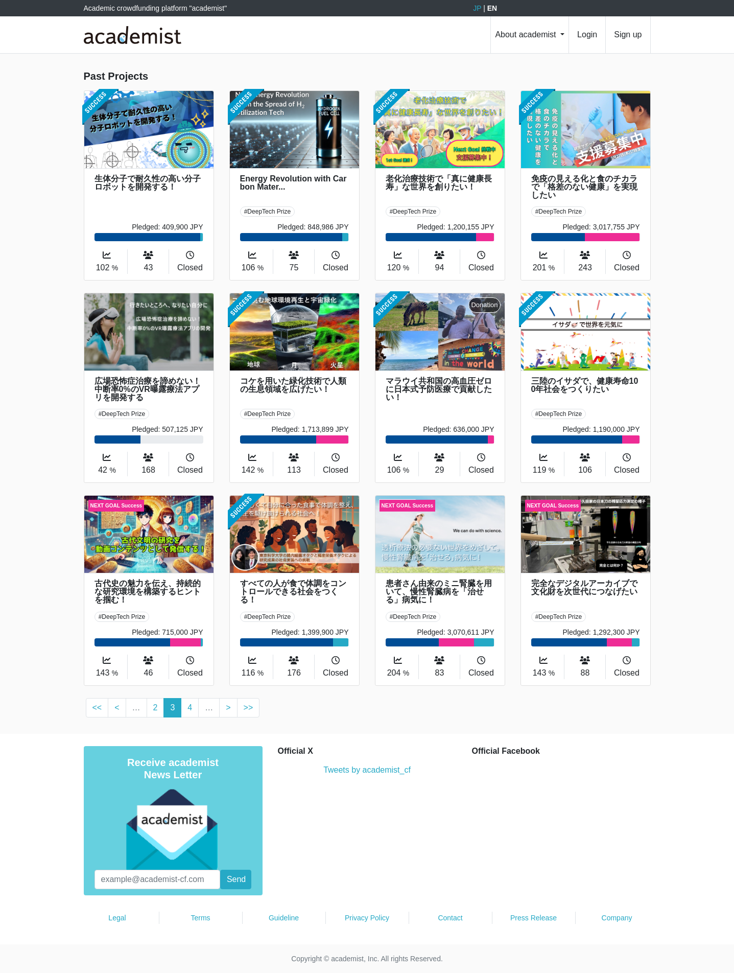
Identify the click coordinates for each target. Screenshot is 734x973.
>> (248, 707)
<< (97, 707)
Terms (200, 918)
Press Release (533, 918)
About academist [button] (526, 34)
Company (617, 918)
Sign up (628, 34)
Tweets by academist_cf (367, 770)
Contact (450, 918)
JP (477, 8)
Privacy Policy (367, 918)
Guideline (284, 918)
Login (587, 34)
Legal (117, 918)
